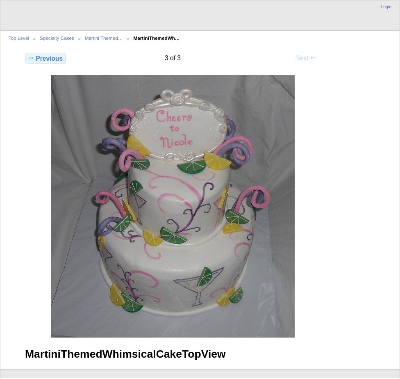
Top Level (19, 38)
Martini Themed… (104, 38)
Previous (45, 58)
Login (386, 7)
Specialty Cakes (57, 38)
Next (305, 58)
